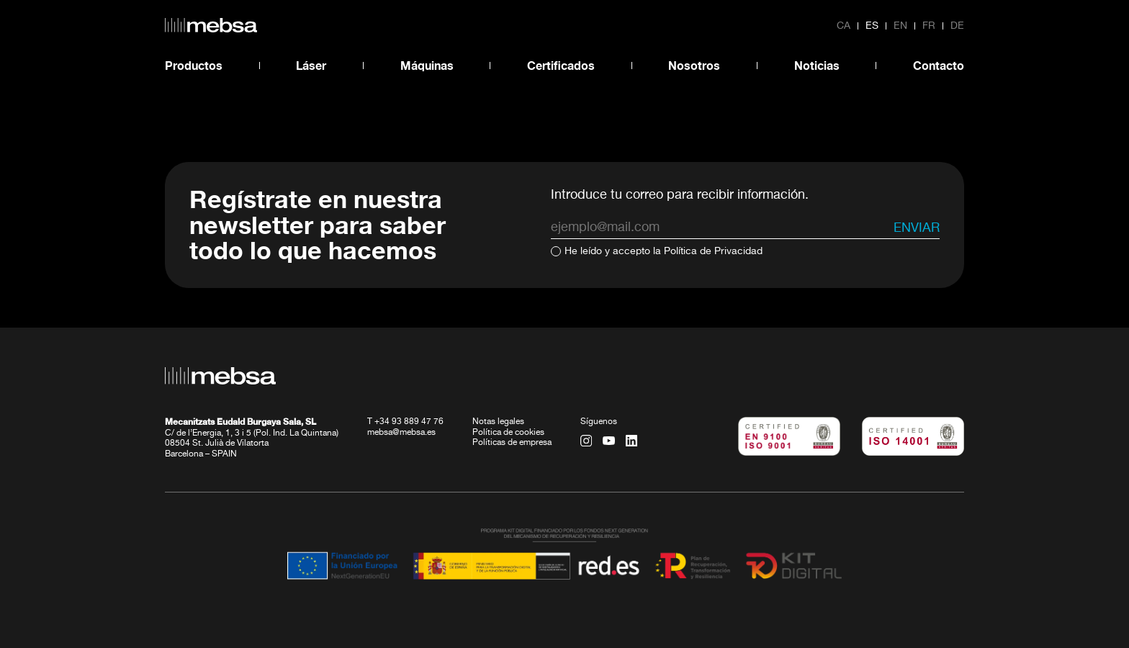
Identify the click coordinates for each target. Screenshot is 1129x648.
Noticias (817, 65)
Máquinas (427, 65)
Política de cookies (508, 432)
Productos (193, 65)
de (957, 26)
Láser (311, 65)
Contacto (938, 65)
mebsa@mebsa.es (401, 432)
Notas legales (498, 422)
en (900, 26)
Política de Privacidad (713, 251)
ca (843, 26)
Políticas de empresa (512, 442)
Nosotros (694, 65)
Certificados (561, 65)
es (871, 26)
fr (928, 26)
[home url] (211, 25)
